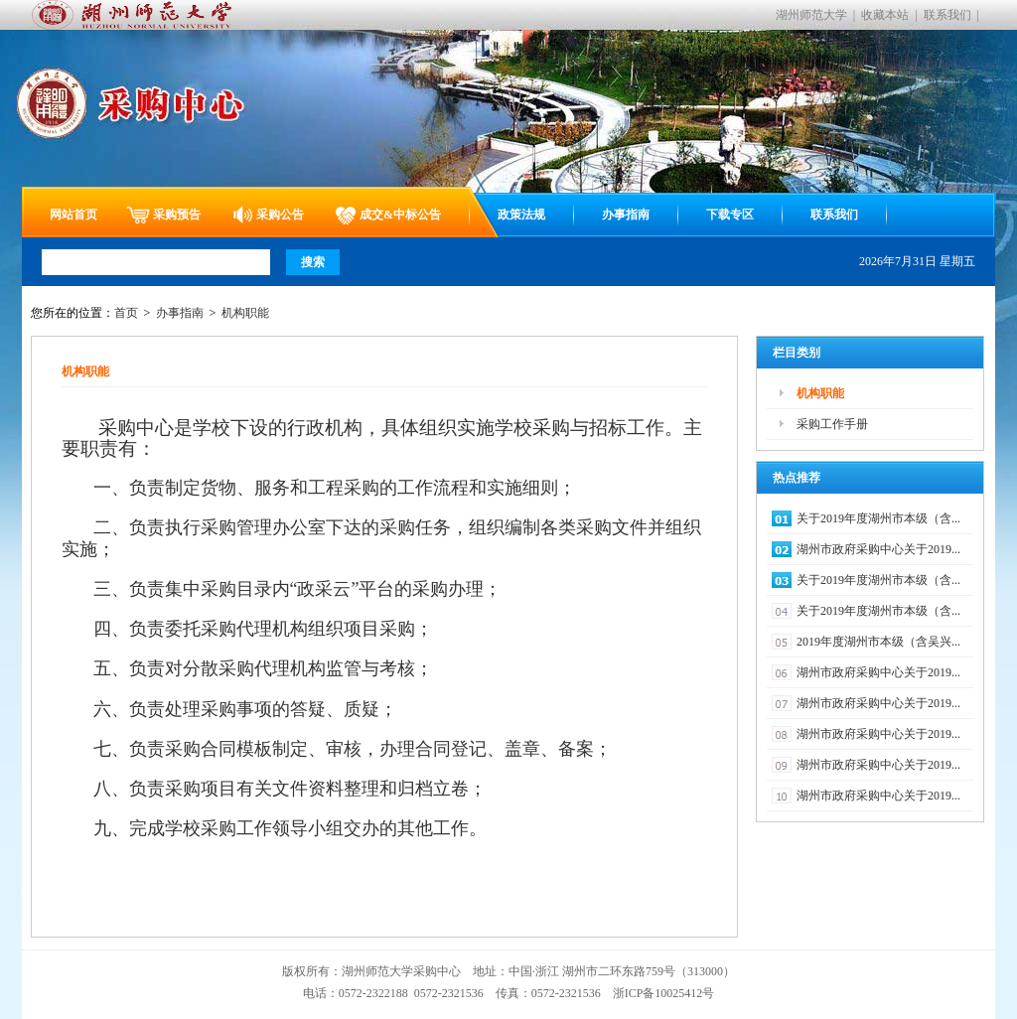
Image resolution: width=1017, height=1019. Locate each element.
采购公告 (280, 214)
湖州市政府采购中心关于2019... (878, 549)
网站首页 (73, 214)
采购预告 (177, 214)
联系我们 (947, 15)
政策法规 (521, 214)
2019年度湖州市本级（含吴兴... (878, 642)
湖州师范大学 (811, 15)
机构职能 (245, 313)
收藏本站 (885, 15)
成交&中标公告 (400, 214)
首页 (126, 313)
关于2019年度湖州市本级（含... (878, 518)
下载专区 (730, 214)
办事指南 (626, 214)
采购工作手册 (832, 424)
